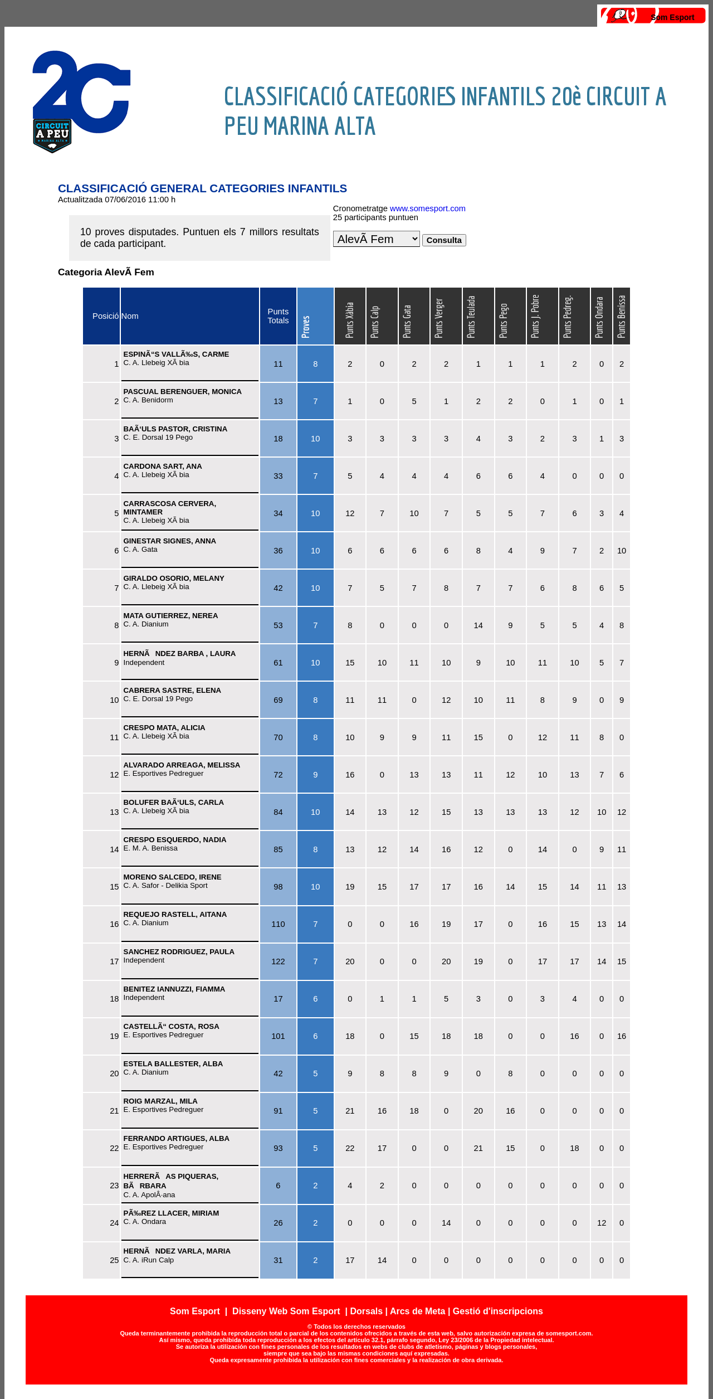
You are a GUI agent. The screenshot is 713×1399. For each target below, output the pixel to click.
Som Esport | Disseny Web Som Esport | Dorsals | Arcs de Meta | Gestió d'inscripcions (356, 1311)
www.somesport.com (428, 208)
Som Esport (673, 17)
